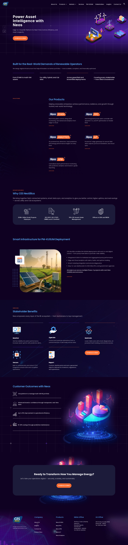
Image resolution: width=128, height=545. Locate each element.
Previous (4, 27)
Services (81, 4)
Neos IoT (58, 532)
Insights (108, 4)
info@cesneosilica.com (19, 527)
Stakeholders (99, 4)
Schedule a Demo (20, 38)
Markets (71, 4)
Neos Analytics (60, 535)
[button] (124, 5)
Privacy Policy (38, 532)
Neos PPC (59, 525)
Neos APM (59, 529)
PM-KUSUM (89, 4)
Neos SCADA (59, 522)
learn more (51, 125)
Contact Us (117, 4)
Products (62, 4)
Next (4, 31)
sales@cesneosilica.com (20, 528)
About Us (54, 4)
